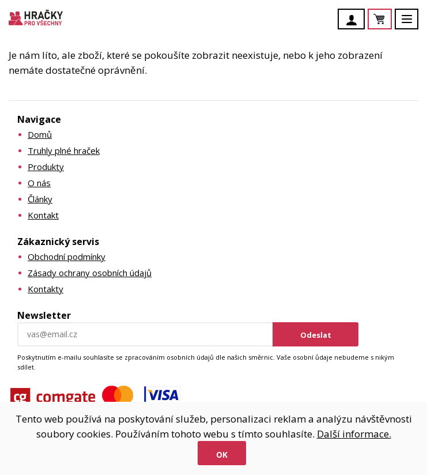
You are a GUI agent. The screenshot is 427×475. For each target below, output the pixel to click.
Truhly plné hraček (64, 150)
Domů (40, 134)
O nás (39, 183)
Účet (354, 20)
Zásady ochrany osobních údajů (90, 272)
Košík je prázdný (391, 19)
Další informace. (354, 433)
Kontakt (43, 215)
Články (40, 199)
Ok (222, 454)
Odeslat (315, 335)
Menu (413, 24)
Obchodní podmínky (66, 256)
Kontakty (45, 289)
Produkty (46, 166)
